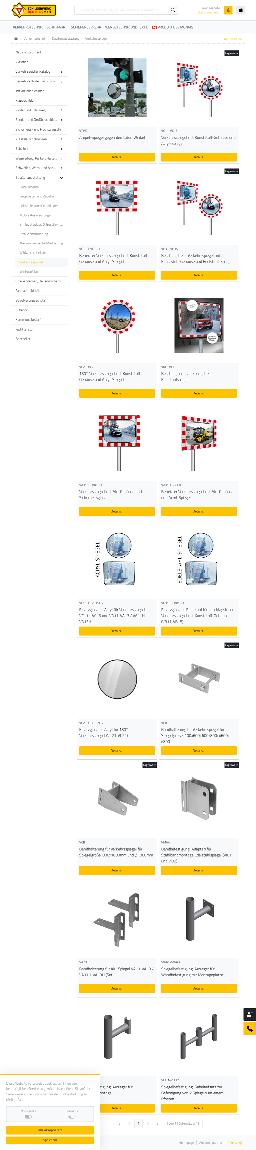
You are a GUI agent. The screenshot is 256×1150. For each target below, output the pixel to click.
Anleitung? (235, 1142)
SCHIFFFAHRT (57, 27)
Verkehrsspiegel (96, 38)
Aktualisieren (233, 38)
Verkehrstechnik (35, 38)
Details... (117, 157)
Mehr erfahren (16, 1099)
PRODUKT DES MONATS (172, 27)
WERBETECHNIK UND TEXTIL (126, 27)
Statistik (72, 1111)
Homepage (186, 1142)
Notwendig (28, 1111)
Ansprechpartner (210, 1142)
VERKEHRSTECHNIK (28, 27)
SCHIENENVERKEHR (86, 27)
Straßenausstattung (66, 38)
